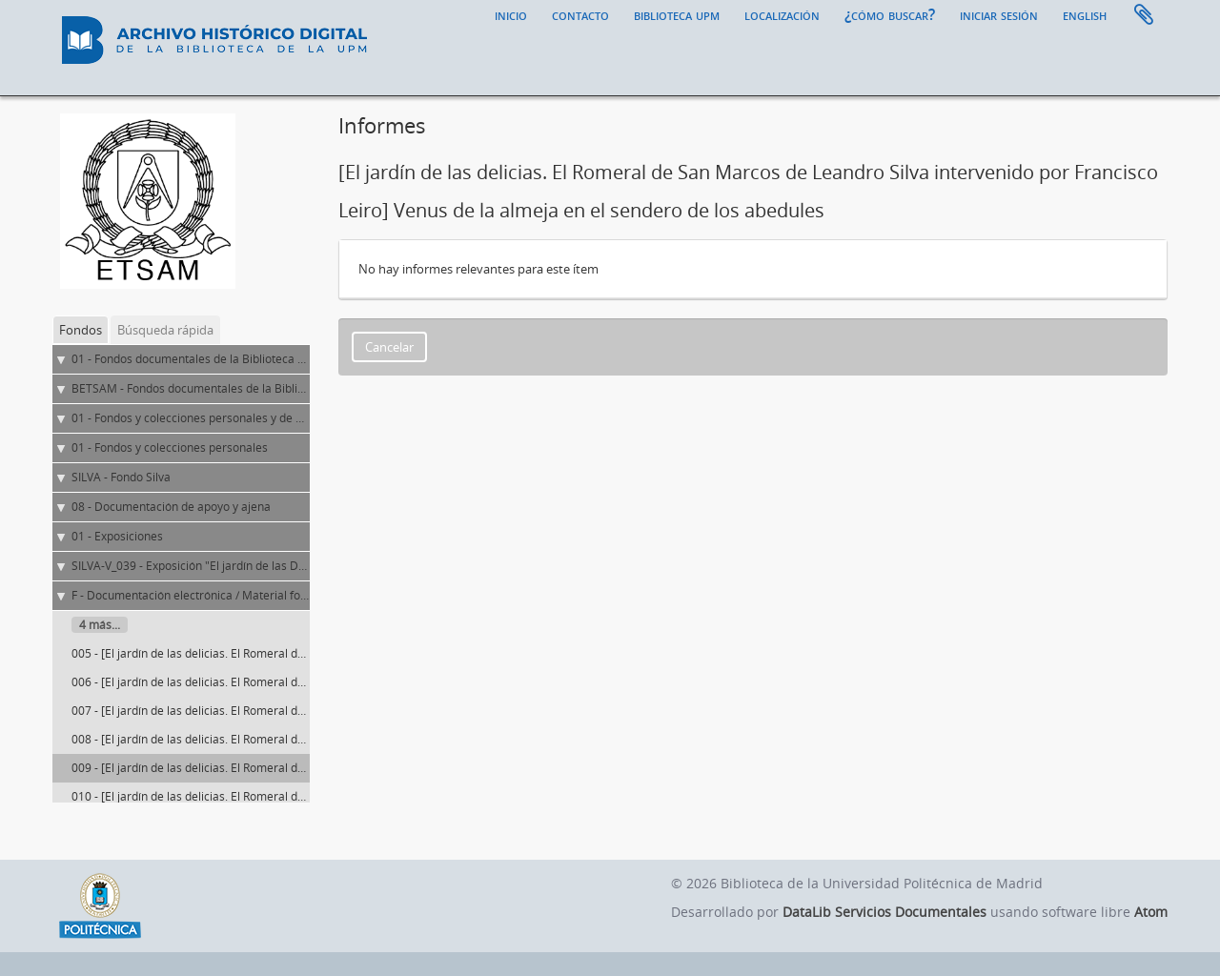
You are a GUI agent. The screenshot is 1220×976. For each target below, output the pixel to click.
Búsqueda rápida (165, 329)
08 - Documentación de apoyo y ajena (171, 506)
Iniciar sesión (999, 14)
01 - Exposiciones (117, 536)
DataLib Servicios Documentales (884, 912)
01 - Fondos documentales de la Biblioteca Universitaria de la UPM (247, 359)
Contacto (580, 14)
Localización (782, 14)
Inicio (511, 14)
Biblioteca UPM (677, 14)
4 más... (99, 625)
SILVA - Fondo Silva (121, 477)
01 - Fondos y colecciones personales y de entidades (209, 418)
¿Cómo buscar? (889, 14)
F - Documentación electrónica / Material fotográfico (209, 595)
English (1085, 14)
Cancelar (389, 347)
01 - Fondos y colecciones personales (169, 447)
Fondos (80, 329)
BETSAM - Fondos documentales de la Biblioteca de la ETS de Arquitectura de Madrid (296, 388)
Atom (1151, 912)
